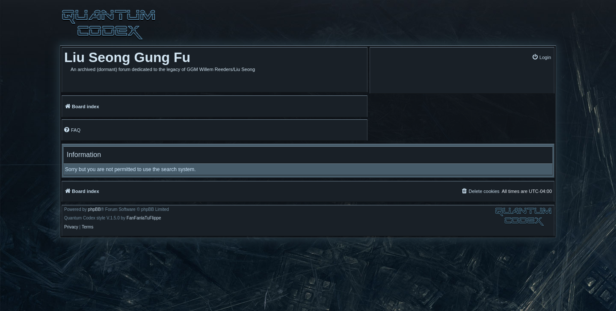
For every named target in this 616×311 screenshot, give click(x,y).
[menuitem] (541, 57)
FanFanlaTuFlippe (144, 218)
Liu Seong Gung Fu (127, 57)
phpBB (94, 209)
